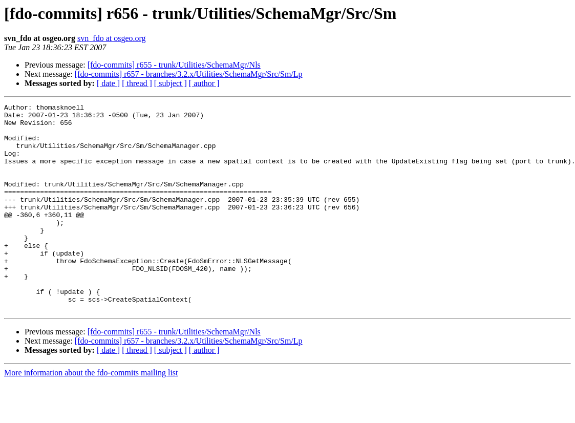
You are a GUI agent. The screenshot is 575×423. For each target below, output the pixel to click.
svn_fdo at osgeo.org (111, 38)
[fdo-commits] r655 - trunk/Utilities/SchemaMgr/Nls (174, 64)
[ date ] (108, 83)
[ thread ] (137, 83)
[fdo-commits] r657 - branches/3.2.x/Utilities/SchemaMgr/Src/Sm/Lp (189, 74)
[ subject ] (170, 83)
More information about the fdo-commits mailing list (91, 414)
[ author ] (204, 83)
